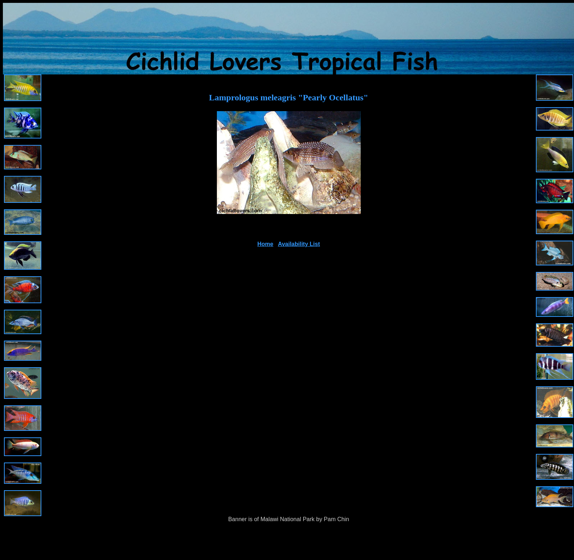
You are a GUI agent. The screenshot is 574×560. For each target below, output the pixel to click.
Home (265, 244)
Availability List (299, 244)
